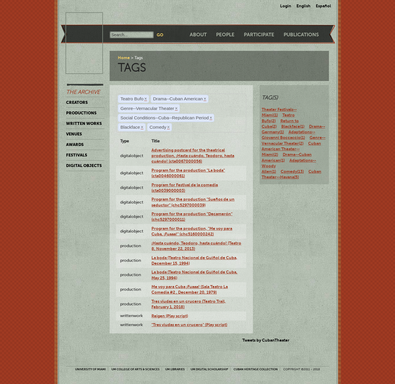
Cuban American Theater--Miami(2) (291, 149)
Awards (75, 144)
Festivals (76, 155)
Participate (259, 34)
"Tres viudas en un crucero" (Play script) (189, 324)
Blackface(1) (292, 126)
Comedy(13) (292, 171)
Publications (301, 34)
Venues (74, 134)
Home (124, 57)
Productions (81, 113)
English (303, 6)
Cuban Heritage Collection (256, 369)
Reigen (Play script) (169, 316)
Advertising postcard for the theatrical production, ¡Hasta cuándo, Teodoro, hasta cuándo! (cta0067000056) (192, 156)
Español (323, 6)
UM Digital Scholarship (209, 369)
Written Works (84, 123)
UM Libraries (175, 369)
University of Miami (90, 369)
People (225, 34)
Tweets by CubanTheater (265, 340)
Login (285, 6)
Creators (77, 102)
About (198, 34)
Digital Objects (84, 165)
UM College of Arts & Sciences (135, 369)
